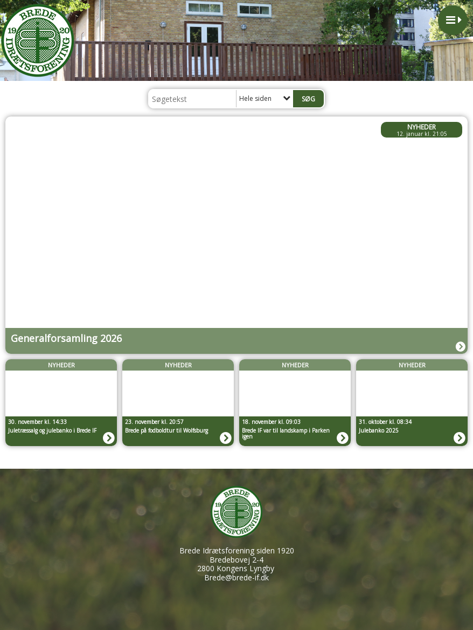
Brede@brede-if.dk (236, 577)
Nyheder (421, 127)
